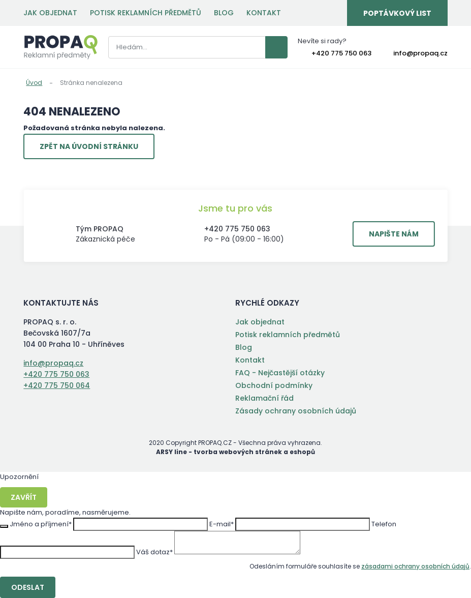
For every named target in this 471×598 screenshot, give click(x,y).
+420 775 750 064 (56, 385)
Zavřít (24, 497)
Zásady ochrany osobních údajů (295, 411)
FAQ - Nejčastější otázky (280, 373)
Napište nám (394, 234)
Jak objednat (50, 13)
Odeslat (27, 587)
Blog (224, 13)
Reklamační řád (264, 398)
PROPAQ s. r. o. (60, 47)
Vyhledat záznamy (276, 47)
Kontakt (263, 13)
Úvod (34, 82)
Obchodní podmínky (273, 385)
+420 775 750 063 (341, 53)
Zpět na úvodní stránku (89, 146)
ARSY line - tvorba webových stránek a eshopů (235, 451)
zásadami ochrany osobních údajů (415, 566)
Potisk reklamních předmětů (145, 13)
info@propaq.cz (420, 53)
